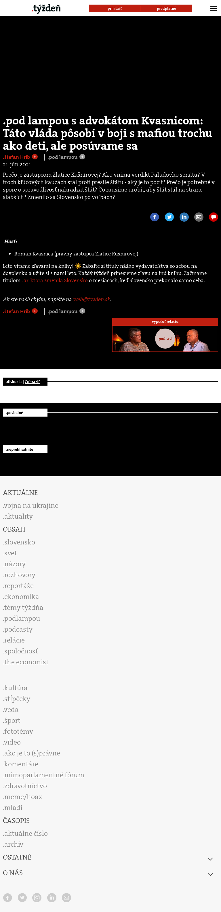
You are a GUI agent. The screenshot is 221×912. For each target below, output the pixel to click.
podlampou (22, 618)
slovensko (19, 542)
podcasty (18, 629)
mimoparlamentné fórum (44, 775)
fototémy (18, 731)
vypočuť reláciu (165, 321)
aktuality (18, 516)
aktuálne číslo (26, 833)
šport (12, 720)
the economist (26, 662)
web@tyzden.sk (91, 299)
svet (10, 553)
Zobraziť (32, 381)
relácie (14, 640)
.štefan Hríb (17, 157)
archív (13, 844)
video (12, 742)
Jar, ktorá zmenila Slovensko (55, 280)
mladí (13, 807)
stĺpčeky (17, 698)
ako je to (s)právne (32, 753)
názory (15, 564)
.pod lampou (63, 157)
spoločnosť (21, 651)
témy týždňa (23, 607)
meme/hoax (23, 796)
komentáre (21, 764)
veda (11, 709)
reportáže (19, 585)
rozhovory (19, 574)
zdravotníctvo (25, 785)
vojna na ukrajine (31, 505)
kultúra (16, 687)
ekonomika (21, 596)
